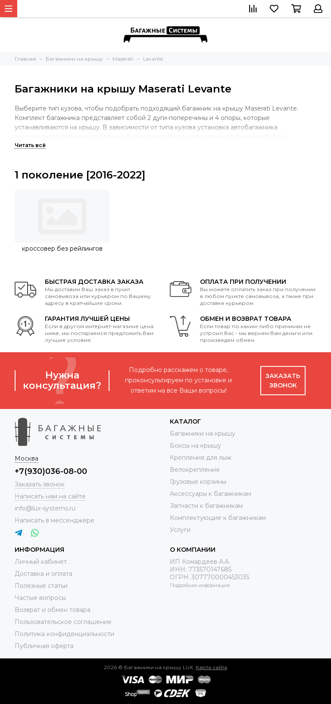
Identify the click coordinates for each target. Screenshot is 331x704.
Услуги (180, 530)
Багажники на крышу (202, 433)
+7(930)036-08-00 (51, 471)
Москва (26, 458)
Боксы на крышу (195, 445)
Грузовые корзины (198, 482)
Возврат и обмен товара (53, 610)
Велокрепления (194, 469)
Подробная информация (200, 585)
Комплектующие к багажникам (218, 518)
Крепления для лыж (200, 457)
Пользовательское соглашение (63, 622)
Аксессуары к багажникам (210, 494)
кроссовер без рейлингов (62, 248)
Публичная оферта (44, 646)
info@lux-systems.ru (45, 508)
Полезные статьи (41, 586)
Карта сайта (211, 667)
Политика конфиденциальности (64, 634)
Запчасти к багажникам (206, 506)
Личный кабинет (41, 562)
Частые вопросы (40, 598)
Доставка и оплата (43, 574)
